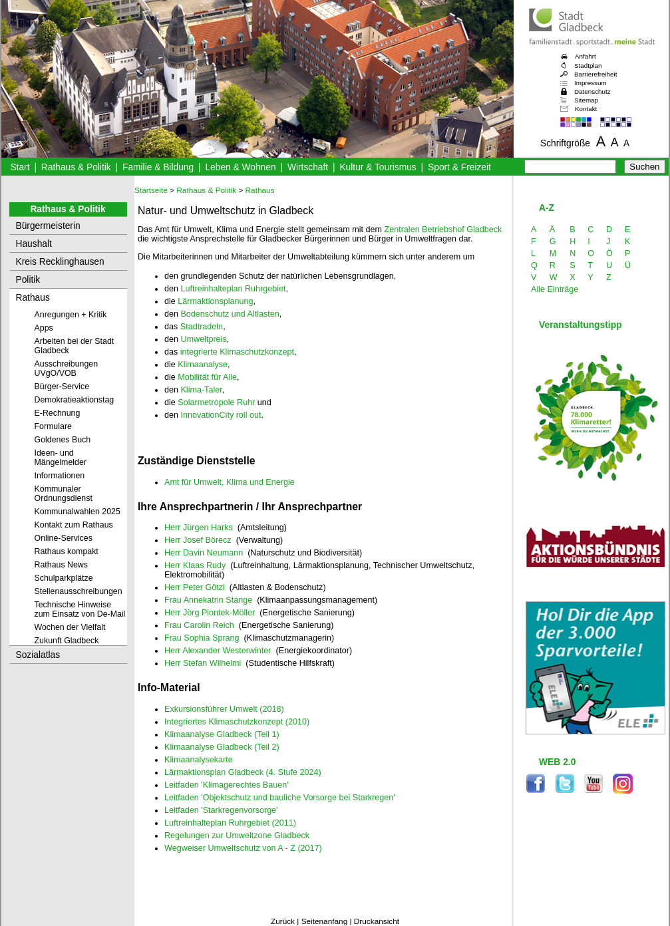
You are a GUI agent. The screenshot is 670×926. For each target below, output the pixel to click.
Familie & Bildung (158, 167)
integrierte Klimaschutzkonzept (237, 352)
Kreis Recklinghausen (60, 262)
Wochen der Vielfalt (70, 627)
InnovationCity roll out (220, 415)
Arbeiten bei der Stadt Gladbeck (74, 346)
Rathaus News (61, 564)
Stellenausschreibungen (78, 591)
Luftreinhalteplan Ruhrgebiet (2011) (230, 823)
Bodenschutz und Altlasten (229, 314)
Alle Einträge (554, 289)
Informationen (60, 475)
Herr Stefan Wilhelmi (202, 663)
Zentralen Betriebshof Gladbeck (443, 229)
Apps (44, 328)
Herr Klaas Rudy (195, 565)
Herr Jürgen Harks (198, 527)
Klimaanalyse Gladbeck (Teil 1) (221, 734)
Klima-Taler (201, 389)
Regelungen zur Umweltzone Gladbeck (236, 835)
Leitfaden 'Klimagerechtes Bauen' (226, 785)
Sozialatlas (38, 655)
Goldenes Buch (63, 439)
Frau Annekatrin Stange (208, 600)
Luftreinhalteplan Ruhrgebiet (232, 288)
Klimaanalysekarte (198, 759)
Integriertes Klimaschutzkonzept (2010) (236, 721)
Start (19, 167)
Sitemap (586, 100)
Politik (28, 280)
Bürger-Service (62, 386)
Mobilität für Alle (207, 377)
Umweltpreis (203, 339)
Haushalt (34, 244)
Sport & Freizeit (459, 167)
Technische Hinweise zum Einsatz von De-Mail (80, 609)
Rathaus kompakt (66, 551)
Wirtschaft (307, 167)
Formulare (53, 426)
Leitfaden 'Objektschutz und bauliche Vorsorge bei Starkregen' (279, 797)
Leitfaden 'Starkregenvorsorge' (221, 810)
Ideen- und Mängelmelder (60, 457)
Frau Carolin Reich (199, 625)
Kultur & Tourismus (377, 167)
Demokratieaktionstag (74, 399)
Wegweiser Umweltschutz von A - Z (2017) (243, 848)
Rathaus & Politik (76, 167)
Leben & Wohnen (240, 167)
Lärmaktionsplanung (215, 301)
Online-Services (63, 538)
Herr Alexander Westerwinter (217, 650)
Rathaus (33, 298)
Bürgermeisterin (48, 226)
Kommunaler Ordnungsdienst (63, 493)
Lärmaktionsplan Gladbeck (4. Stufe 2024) (242, 772)
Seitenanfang (324, 921)
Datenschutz (592, 91)
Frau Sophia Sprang (202, 638)
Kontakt (586, 108)
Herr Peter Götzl (194, 587)
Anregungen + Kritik (71, 314)
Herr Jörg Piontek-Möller (209, 612)
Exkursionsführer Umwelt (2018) (224, 709)
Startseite (151, 190)
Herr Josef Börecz (198, 540)
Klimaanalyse (203, 364)
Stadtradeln (201, 326)
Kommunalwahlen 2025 (77, 511)
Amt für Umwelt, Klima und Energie (229, 482)
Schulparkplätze (64, 578)
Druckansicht (376, 921)
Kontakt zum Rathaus (74, 525)
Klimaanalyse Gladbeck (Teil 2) (221, 747)
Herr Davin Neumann (203, 552)
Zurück (283, 921)
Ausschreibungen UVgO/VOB (66, 368)
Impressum (590, 82)
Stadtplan (588, 65)
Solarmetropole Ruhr (216, 402)
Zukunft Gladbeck (67, 640)
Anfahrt (585, 56)
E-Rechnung (58, 413)
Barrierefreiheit (595, 74)
